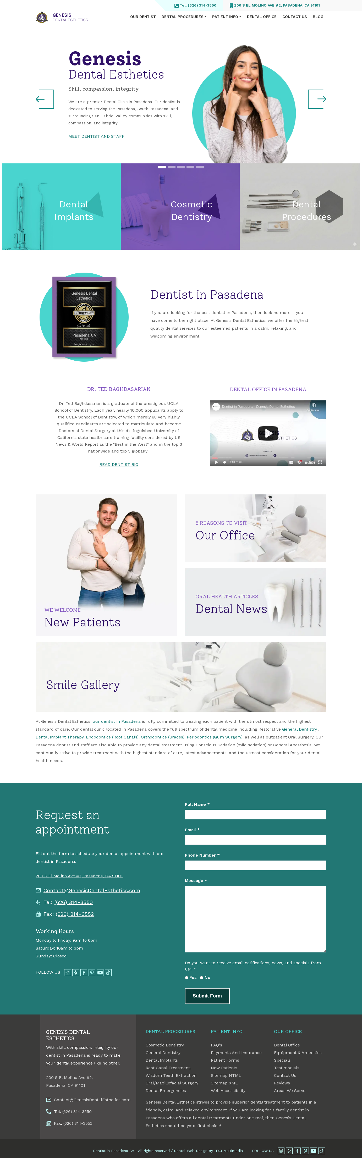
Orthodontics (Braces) (162, 737)
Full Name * (197, 804)
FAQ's (216, 1045)
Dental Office (262, 17)
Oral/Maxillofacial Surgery (172, 1082)
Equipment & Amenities (298, 1052)
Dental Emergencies (166, 1090)
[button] (45, 99)
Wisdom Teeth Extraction (171, 1075)
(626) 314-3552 (75, 914)
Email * (192, 829)
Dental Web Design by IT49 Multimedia (208, 1151)
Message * (196, 880)
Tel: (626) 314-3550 (195, 5)
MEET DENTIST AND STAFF (96, 136)
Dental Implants (162, 1060)
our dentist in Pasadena (117, 721)
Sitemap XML (224, 1082)
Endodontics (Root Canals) (112, 737)
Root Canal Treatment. (168, 1067)
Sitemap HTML (226, 1075)
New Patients (224, 1067)
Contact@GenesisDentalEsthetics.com (91, 890)
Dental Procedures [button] (183, 17)
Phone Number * (202, 855)
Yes (193, 977)
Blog (318, 17)
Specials (282, 1060)
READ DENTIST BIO (119, 464)
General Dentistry (300, 729)
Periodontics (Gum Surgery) (215, 737)
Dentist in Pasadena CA (113, 1151)
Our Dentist (143, 17)
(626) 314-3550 (73, 902)
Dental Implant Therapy (60, 737)
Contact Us (294, 17)
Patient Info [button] (225, 17)
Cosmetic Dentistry (165, 1045)
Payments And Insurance (236, 1052)
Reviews (282, 1082)
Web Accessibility (228, 1090)
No (207, 977)
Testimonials (286, 1067)
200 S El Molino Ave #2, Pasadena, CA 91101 (274, 5)
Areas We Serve (289, 1090)
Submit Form (207, 996)
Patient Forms (225, 1060)
